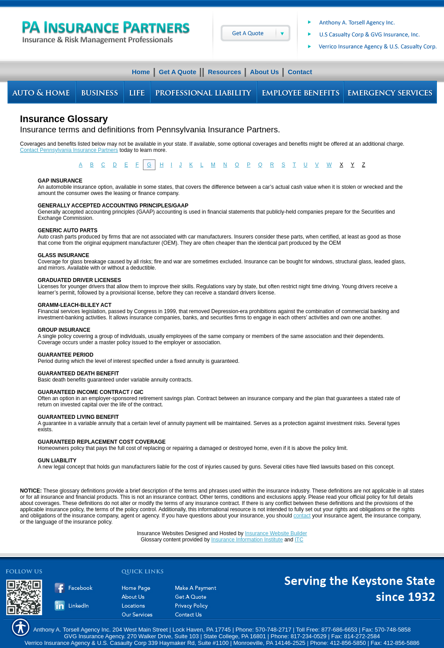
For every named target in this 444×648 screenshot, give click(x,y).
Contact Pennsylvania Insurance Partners (69, 150)
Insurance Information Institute (247, 540)
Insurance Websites (160, 533)
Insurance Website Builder (276, 533)
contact (302, 516)
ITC (299, 540)
